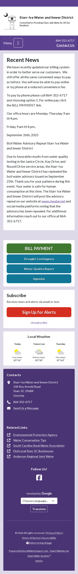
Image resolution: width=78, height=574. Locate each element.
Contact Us (65, 45)
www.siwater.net (53, 201)
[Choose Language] (39, 501)
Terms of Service (31, 537)
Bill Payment (39, 248)
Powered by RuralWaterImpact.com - (39, 553)
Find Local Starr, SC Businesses (33, 451)
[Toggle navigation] (18, 43)
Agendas (39, 278)
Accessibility (49, 537)
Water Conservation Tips (29, 440)
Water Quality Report (39, 269)
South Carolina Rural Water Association (38, 445)
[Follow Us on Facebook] (39, 477)
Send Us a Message (26, 408)
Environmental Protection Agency (35, 435)
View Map (18, 395)
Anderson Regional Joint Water (33, 456)
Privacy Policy (54, 532)
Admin (39, 560)
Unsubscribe (39, 322)
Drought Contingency (39, 259)
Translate (39, 509)
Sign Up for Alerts (39, 312)
